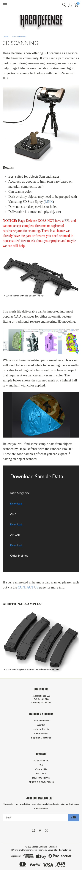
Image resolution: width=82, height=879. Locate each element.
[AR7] (41, 517)
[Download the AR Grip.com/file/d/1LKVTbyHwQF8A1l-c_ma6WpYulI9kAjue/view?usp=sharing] (41, 536)
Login (35, 729)
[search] (63, 4)
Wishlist (41, 724)
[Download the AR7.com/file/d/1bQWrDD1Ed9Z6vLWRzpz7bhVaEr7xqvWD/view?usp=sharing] (41, 515)
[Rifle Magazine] (41, 497)
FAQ (41, 764)
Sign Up (45, 729)
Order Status (41, 733)
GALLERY (41, 773)
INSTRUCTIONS (41, 777)
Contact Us (41, 769)
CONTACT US (28, 587)
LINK (49, 201)
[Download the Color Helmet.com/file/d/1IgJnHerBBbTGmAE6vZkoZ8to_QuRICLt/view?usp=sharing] (41, 557)
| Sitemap (52, 846)
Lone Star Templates (59, 849)
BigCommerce (29, 849)
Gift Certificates (41, 720)
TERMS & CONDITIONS (41, 782)
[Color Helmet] (41, 559)
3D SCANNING (19, 36)
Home (5, 36)
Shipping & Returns (41, 737)
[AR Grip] (41, 538)
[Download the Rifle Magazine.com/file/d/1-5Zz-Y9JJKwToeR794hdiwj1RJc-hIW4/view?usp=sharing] (41, 495)
